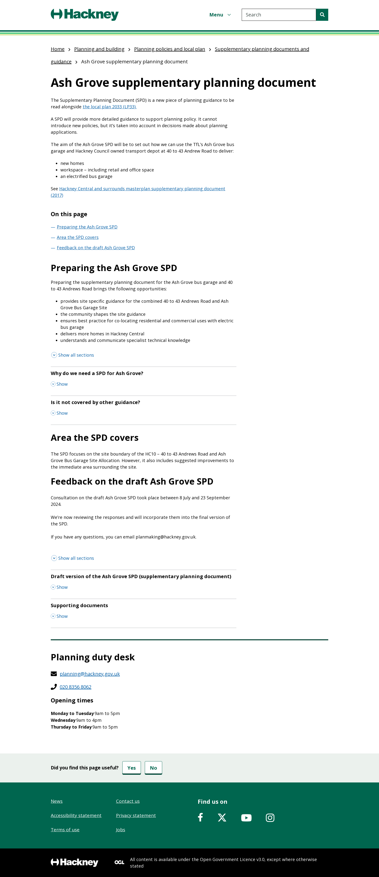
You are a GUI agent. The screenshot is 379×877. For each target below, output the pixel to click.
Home (58, 49)
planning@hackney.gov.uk (90, 674)
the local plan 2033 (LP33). (110, 107)
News (57, 801)
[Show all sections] (73, 355)
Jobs (120, 829)
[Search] (322, 15)
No (153, 768)
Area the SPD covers (78, 237)
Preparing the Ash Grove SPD (87, 227)
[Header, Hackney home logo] (85, 15)
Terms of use (65, 829)
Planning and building (99, 49)
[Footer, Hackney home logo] (74, 862)
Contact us (128, 801)
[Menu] (220, 15)
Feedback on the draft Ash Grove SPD (96, 248)
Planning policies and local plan (169, 49)
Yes (131, 768)
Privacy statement (136, 815)
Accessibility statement (76, 815)
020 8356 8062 (75, 687)
